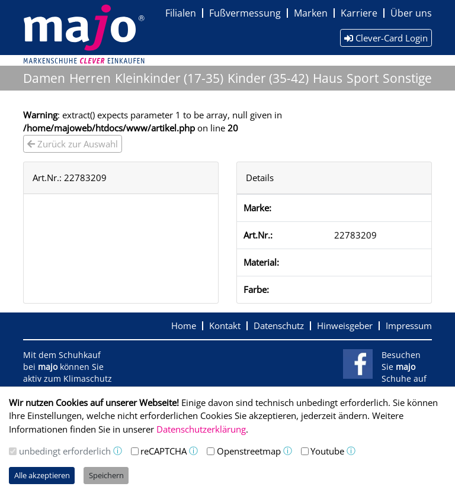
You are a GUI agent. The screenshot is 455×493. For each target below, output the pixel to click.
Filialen (180, 13)
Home (183, 325)
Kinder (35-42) (268, 78)
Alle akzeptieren (42, 475)
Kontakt (225, 325)
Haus (327, 78)
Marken (311, 13)
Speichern (106, 475)
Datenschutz (279, 325)
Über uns (411, 13)
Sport (363, 78)
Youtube (327, 451)
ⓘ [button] (117, 451)
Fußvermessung (245, 13)
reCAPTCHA (163, 451)
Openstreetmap (249, 451)
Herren (90, 78)
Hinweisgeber (345, 325)
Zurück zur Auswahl (72, 144)
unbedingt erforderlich (65, 451)
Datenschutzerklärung (201, 429)
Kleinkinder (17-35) (169, 78)
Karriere (359, 13)
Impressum (409, 325)
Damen (44, 78)
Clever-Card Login (386, 38)
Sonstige (407, 78)
